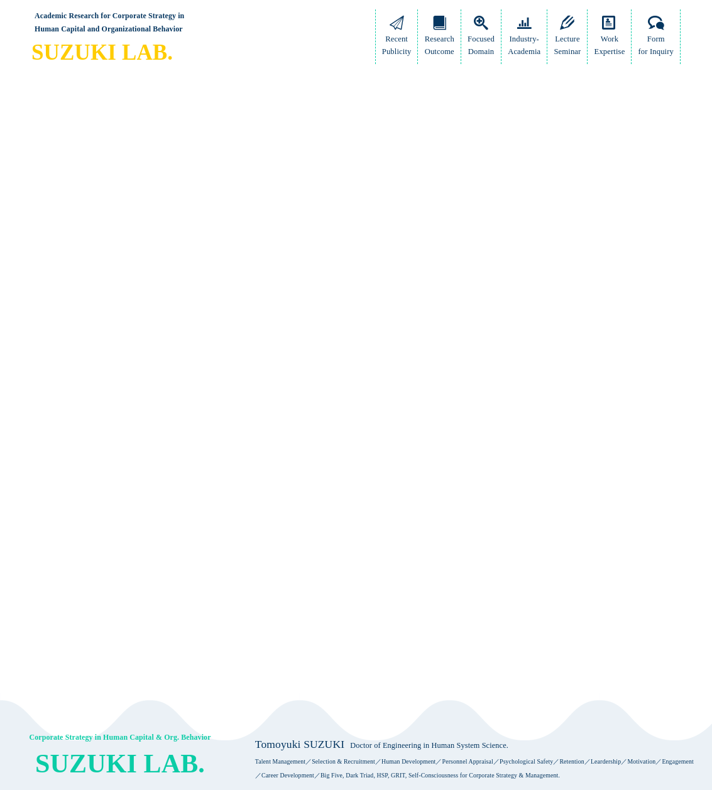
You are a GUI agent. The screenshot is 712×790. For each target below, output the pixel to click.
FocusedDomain (481, 38)
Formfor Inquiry (656, 38)
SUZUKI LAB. (102, 52)
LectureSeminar (567, 38)
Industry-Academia (524, 38)
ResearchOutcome (439, 38)
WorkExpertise (609, 38)
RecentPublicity (397, 38)
